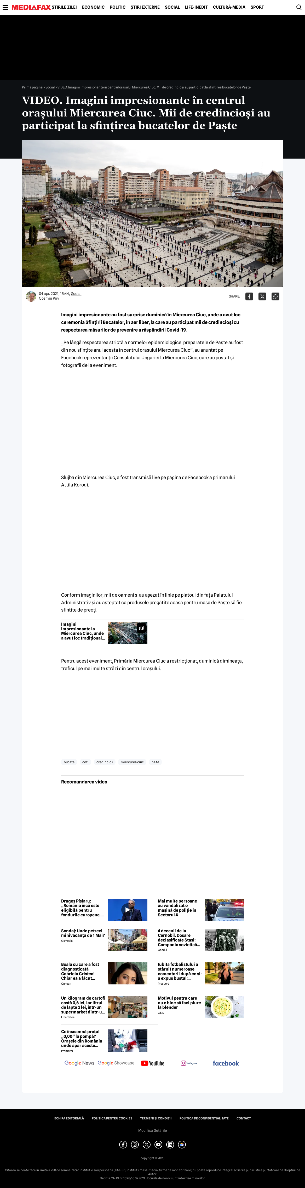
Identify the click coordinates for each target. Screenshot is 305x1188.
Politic (117, 7)
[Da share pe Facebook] (249, 296)
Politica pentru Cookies (112, 1118)
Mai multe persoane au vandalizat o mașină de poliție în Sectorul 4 (177, 908)
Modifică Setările (152, 1130)
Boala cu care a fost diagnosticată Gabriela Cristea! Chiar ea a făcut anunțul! (80, 971)
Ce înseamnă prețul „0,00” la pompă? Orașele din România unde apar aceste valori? (81, 1038)
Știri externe (145, 7)
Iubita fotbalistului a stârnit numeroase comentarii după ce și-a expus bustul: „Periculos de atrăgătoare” (180, 971)
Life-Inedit (196, 7)
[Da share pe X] (262, 296)
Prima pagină (32, 87)
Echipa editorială (69, 1118)
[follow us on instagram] (189, 1064)
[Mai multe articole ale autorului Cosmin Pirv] (31, 296)
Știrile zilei (64, 7)
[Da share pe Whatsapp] (275, 296)
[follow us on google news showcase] (116, 1064)
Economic (93, 7)
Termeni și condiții (156, 1118)
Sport (257, 7)
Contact (244, 1118)
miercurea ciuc (132, 762)
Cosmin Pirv (49, 298)
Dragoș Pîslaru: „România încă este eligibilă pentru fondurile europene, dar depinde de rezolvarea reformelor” (81, 908)
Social (172, 7)
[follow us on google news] (79, 1064)
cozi (85, 762)
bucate (69, 762)
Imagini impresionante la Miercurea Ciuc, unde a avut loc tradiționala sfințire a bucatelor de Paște (83, 631)
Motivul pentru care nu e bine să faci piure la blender (179, 1003)
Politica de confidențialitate (204, 1118)
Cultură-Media (229, 7)
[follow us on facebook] (226, 1064)
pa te (155, 762)
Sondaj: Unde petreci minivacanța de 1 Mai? (83, 933)
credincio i (104, 762)
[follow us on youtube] (152, 1064)
